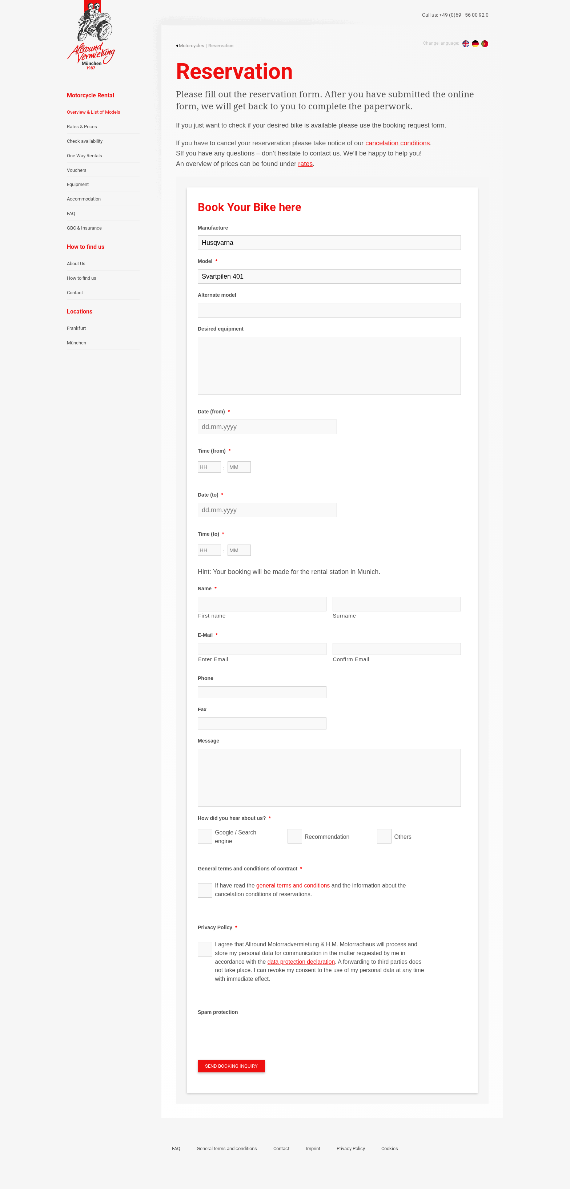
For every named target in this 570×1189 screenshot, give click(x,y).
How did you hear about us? (234, 818)
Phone (205, 678)
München (76, 342)
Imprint (313, 1148)
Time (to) (211, 534)
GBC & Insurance (84, 228)
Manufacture (213, 228)
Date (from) (214, 411)
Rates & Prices (82, 126)
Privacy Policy (217, 927)
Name (207, 588)
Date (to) (210, 495)
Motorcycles (190, 45)
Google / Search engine (235, 836)
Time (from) (214, 451)
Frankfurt (76, 328)
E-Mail (208, 635)
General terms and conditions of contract (250, 868)
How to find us (81, 278)
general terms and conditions (293, 885)
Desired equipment (221, 329)
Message (208, 741)
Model (207, 261)
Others (403, 837)
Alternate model (217, 295)
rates (305, 163)
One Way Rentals (84, 155)
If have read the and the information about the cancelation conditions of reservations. (310, 889)
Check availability (85, 141)
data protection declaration (301, 962)
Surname (344, 616)
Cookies (389, 1148)
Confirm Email (351, 659)
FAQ (71, 213)
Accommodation (84, 199)
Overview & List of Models (93, 112)
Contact (75, 292)
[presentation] (253, 1034)
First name (212, 616)
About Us (76, 263)
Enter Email (213, 659)
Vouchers (77, 170)
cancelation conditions (397, 143)
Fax (202, 709)
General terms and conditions (227, 1148)
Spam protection (218, 1012)
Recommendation (327, 837)
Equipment (78, 184)
